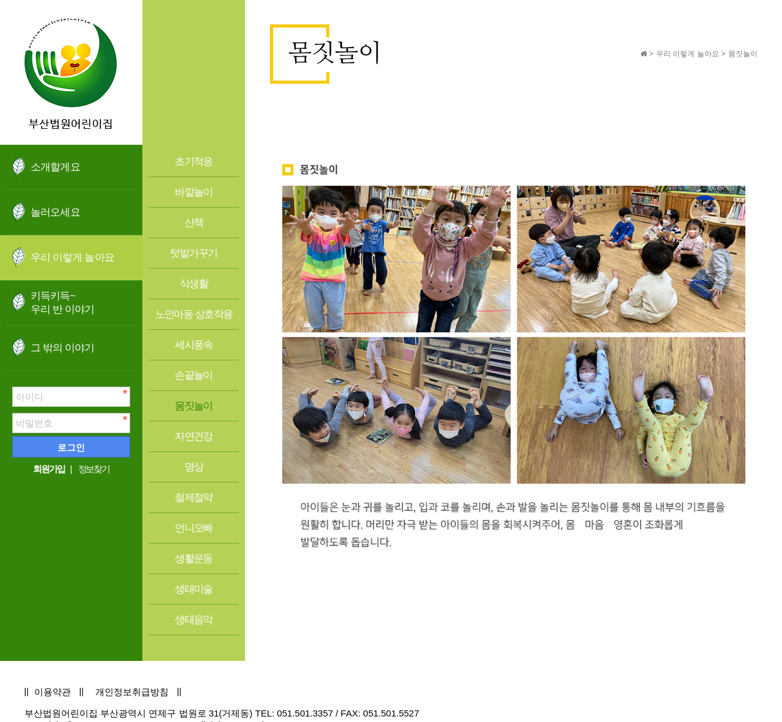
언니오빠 (194, 528)
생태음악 (194, 619)
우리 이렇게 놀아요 (72, 257)
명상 (194, 467)
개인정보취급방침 (132, 692)
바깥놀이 (194, 192)
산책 (194, 222)
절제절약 (194, 497)
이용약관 (52, 692)
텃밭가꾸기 (193, 253)
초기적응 (194, 161)
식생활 (194, 284)
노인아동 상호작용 (194, 314)
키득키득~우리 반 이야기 (63, 302)
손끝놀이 (194, 375)
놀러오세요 (55, 212)
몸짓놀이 (194, 406)
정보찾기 (93, 469)
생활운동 (194, 558)
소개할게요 (55, 167)
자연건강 (194, 436)
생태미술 (194, 589)
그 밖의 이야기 (63, 348)
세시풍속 (194, 345)
